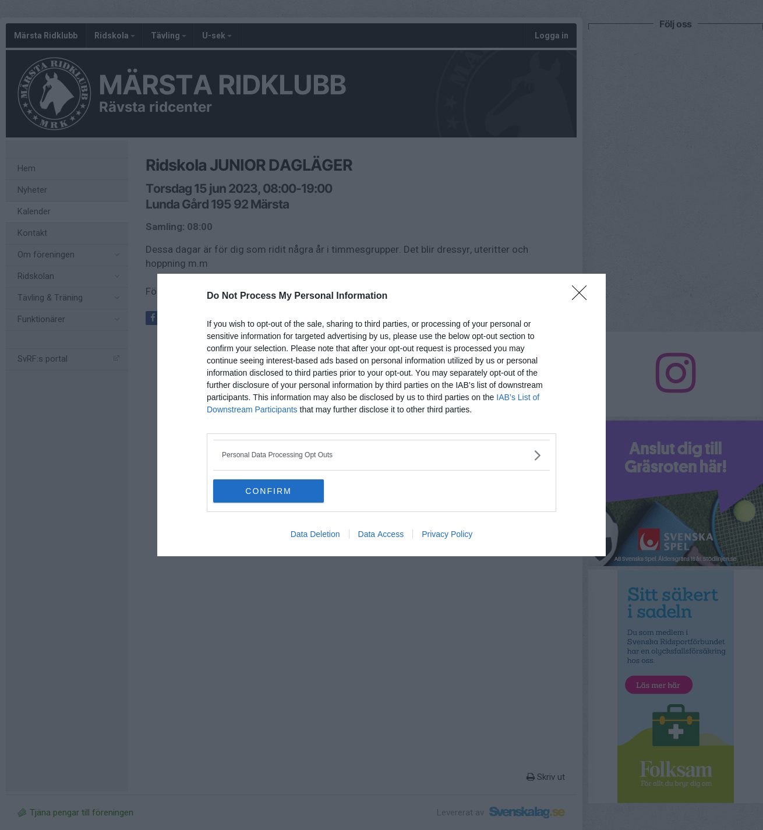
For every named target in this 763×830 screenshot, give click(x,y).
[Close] (583, 296)
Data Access (381, 534)
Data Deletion (315, 534)
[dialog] (381, 415)
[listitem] (381, 455)
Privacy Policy (447, 534)
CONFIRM (268, 490)
